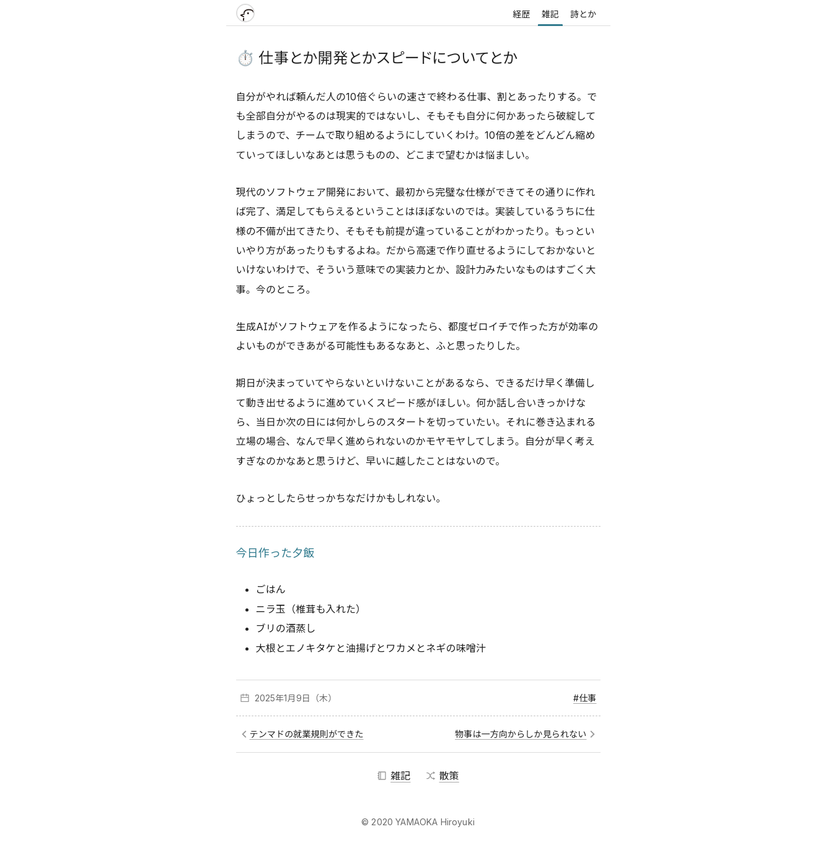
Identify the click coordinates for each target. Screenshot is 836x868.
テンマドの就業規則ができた (307, 734)
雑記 (550, 14)
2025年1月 (275, 698)
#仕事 (584, 698)
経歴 (521, 14)
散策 (442, 775)
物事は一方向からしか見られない (520, 734)
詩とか (583, 14)
